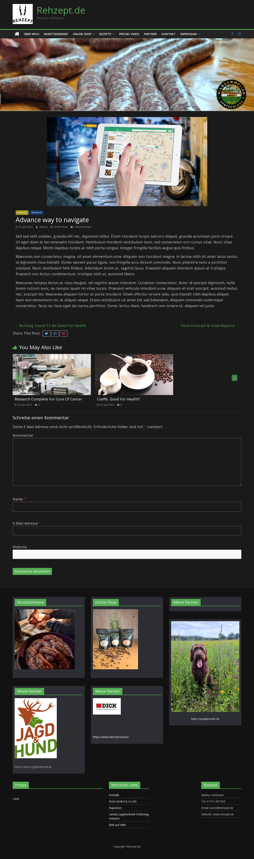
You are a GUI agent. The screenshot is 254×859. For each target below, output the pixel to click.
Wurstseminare (56, 34)
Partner (150, 34)
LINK (16, 799)
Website (20, 546)
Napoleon (115, 808)
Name (19, 499)
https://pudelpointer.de (205, 719)
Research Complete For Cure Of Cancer (48, 399)
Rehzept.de (61, 10)
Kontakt (169, 34)
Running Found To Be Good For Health (50, 325)
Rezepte (105, 34)
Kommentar (23, 435)
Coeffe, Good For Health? (118, 399)
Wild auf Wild (117, 825)
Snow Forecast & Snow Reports (210, 325)
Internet (22, 212)
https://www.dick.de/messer (111, 737)
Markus (44, 227)
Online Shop (82, 34)
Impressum (188, 34)
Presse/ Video (129, 34)
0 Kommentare (81, 227)
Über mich (31, 34)
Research (36, 212)
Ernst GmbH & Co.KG (122, 801)
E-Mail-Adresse (27, 523)
